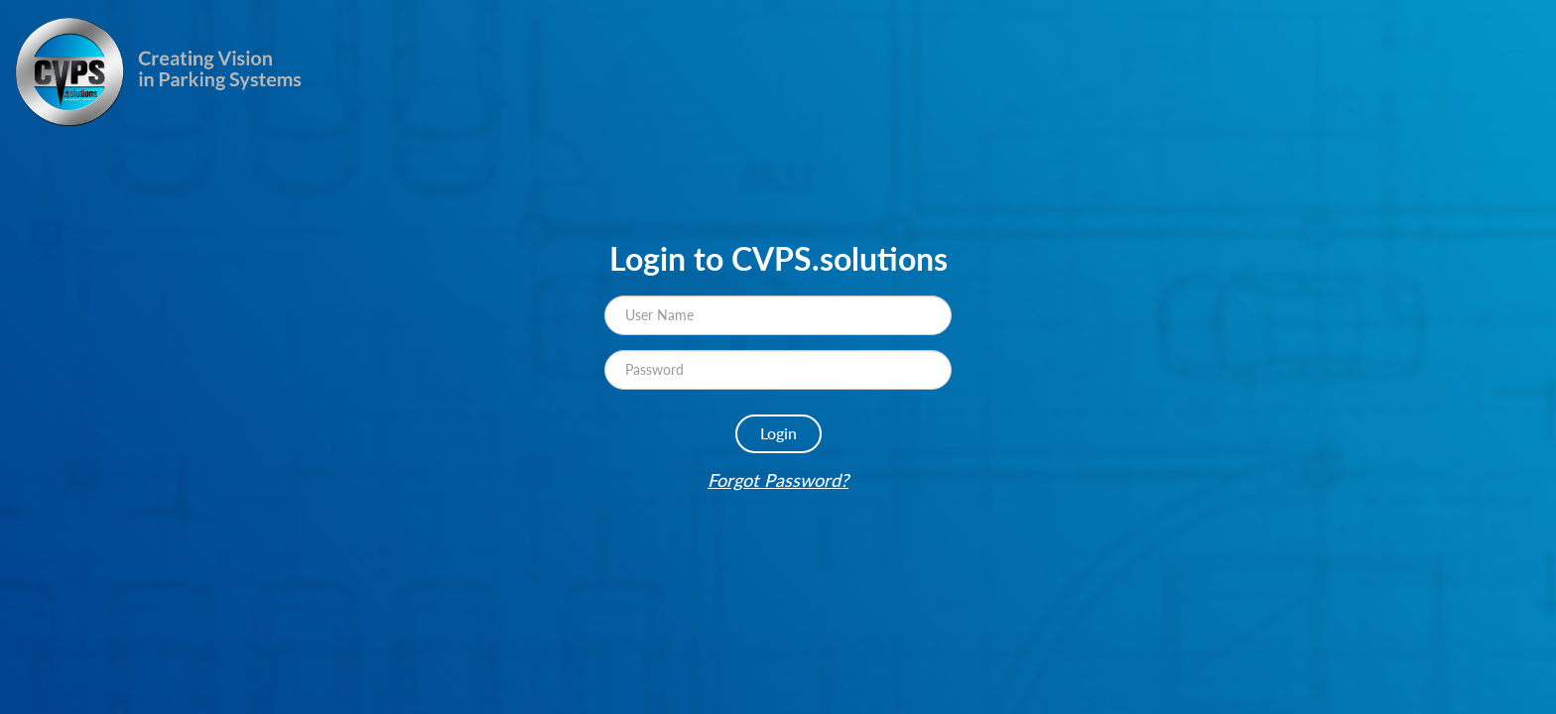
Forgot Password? (778, 480)
